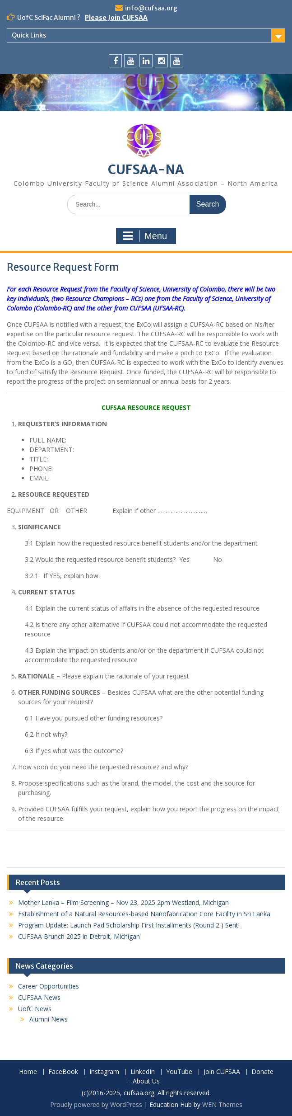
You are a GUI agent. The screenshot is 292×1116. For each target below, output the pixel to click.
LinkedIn (142, 1072)
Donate (262, 1072)
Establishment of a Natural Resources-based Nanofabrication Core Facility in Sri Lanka (144, 913)
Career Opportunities (48, 986)
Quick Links (29, 35)
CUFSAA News (39, 997)
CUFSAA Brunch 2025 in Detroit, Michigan (79, 936)
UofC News (34, 1008)
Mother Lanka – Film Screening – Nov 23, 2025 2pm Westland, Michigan (123, 902)
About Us (146, 1081)
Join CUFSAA (222, 1072)
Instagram (104, 1072)
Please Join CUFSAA (116, 18)
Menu (145, 236)
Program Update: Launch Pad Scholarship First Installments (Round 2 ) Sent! (129, 925)
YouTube (179, 1072)
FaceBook (63, 1072)
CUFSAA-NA (146, 169)
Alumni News (48, 1019)
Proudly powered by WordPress (96, 1104)
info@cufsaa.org (151, 8)
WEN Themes (222, 1104)
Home (28, 1072)
